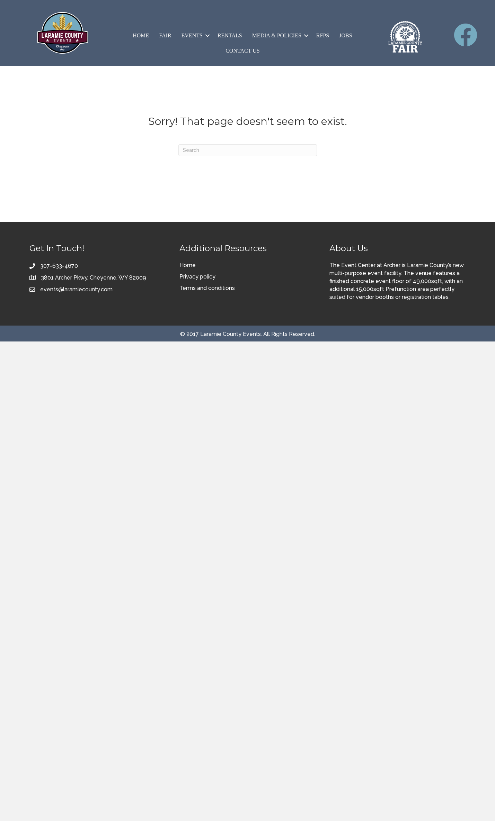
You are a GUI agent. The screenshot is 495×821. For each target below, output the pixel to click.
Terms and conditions (207, 288)
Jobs (345, 35)
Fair (165, 35)
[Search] (247, 150)
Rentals (230, 35)
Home (141, 35)
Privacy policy (197, 276)
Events (192, 35)
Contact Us (242, 51)
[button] (207, 35)
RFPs (322, 35)
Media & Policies (276, 35)
